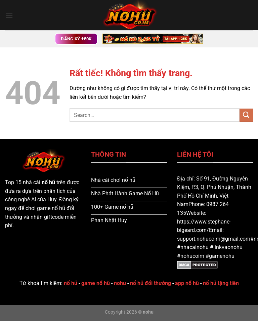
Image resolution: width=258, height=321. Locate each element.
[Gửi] (246, 115)
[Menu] (9, 15)
